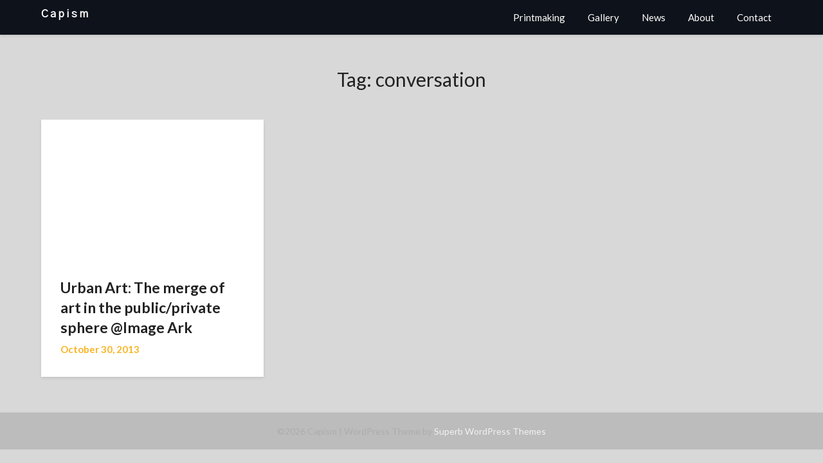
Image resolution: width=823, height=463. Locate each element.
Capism (65, 13)
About (701, 17)
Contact (754, 17)
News (653, 17)
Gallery (603, 17)
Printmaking (539, 17)
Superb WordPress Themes (490, 431)
